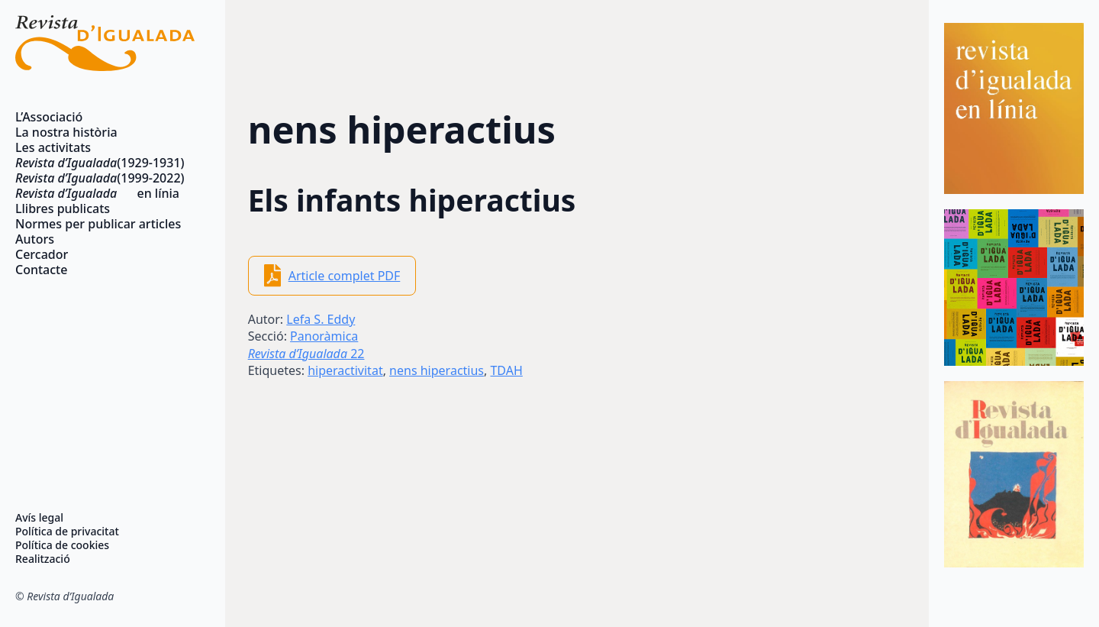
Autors (34, 239)
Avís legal (39, 518)
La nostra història (66, 132)
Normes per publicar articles (98, 223)
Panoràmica (324, 336)
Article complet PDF (344, 275)
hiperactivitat (345, 370)
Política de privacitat (67, 531)
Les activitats (53, 147)
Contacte (41, 269)
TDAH (506, 370)
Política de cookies (62, 545)
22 (306, 353)
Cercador (41, 254)
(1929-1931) (100, 162)
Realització (42, 559)
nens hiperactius (436, 370)
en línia (97, 193)
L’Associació (48, 116)
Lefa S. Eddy (320, 319)
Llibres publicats (62, 208)
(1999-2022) (100, 178)
